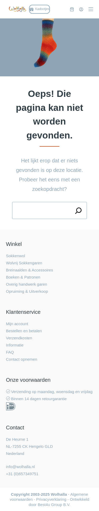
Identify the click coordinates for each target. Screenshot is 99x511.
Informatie (15, 345)
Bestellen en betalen (24, 331)
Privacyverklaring (51, 499)
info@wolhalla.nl (20, 466)
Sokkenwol (15, 256)
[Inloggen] (81, 9)
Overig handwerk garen (26, 284)
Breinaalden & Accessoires (29, 270)
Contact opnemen (21, 359)
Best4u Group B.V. (54, 504)
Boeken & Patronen (23, 277)
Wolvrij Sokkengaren (24, 263)
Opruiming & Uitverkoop (27, 291)
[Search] (78, 210)
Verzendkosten (19, 338)
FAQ (10, 352)
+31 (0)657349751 (22, 474)
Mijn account (17, 323)
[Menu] (90, 9)
